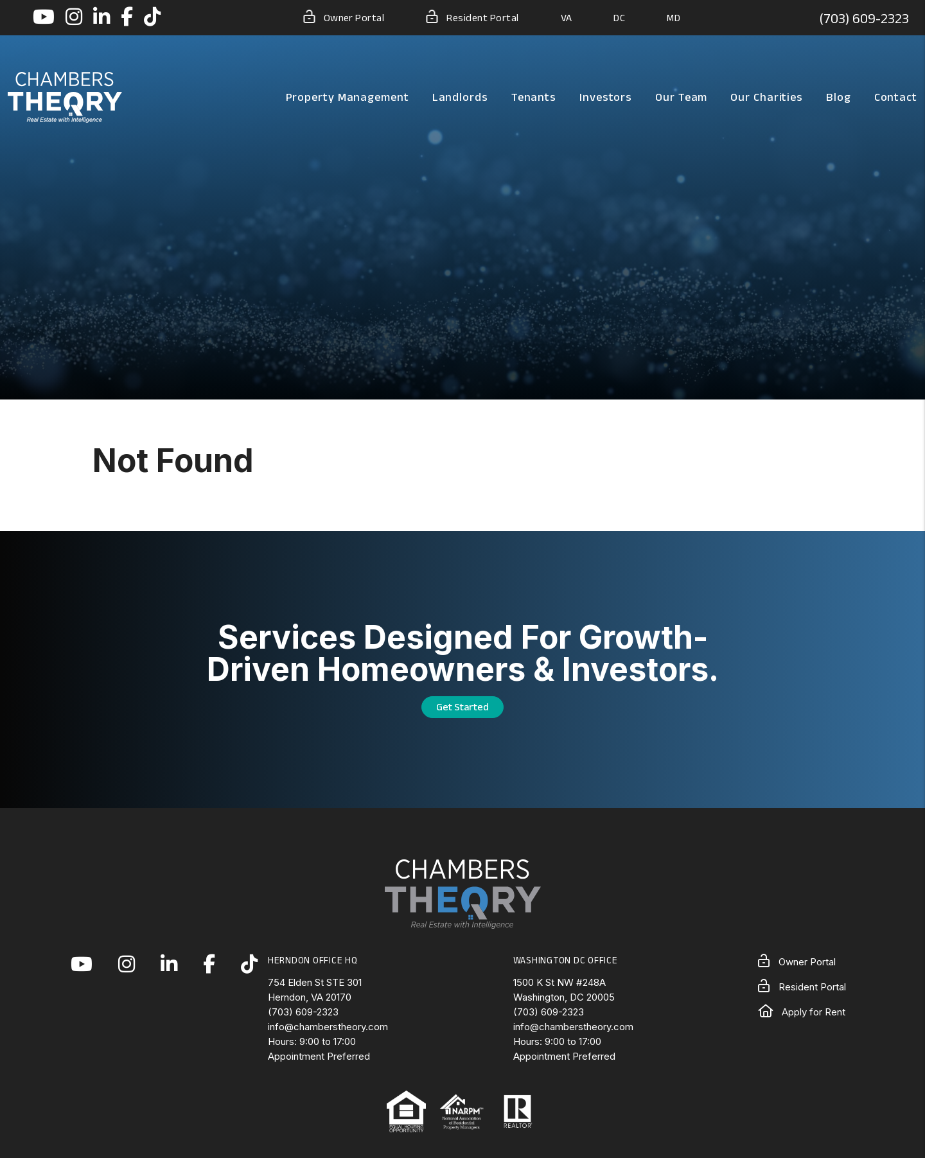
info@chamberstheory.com (328, 1027)
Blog (838, 97)
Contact (895, 97)
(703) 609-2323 (864, 18)
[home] (65, 96)
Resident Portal (472, 16)
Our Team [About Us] (681, 97)
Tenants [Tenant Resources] (533, 97)
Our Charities (766, 97)
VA (566, 17)
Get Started (462, 706)
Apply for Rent (801, 1012)
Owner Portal (344, 16)
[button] (43, 17)
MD (673, 17)
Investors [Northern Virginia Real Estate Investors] (605, 97)
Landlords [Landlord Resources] (460, 97)
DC (619, 17)
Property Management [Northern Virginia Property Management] (347, 97)
